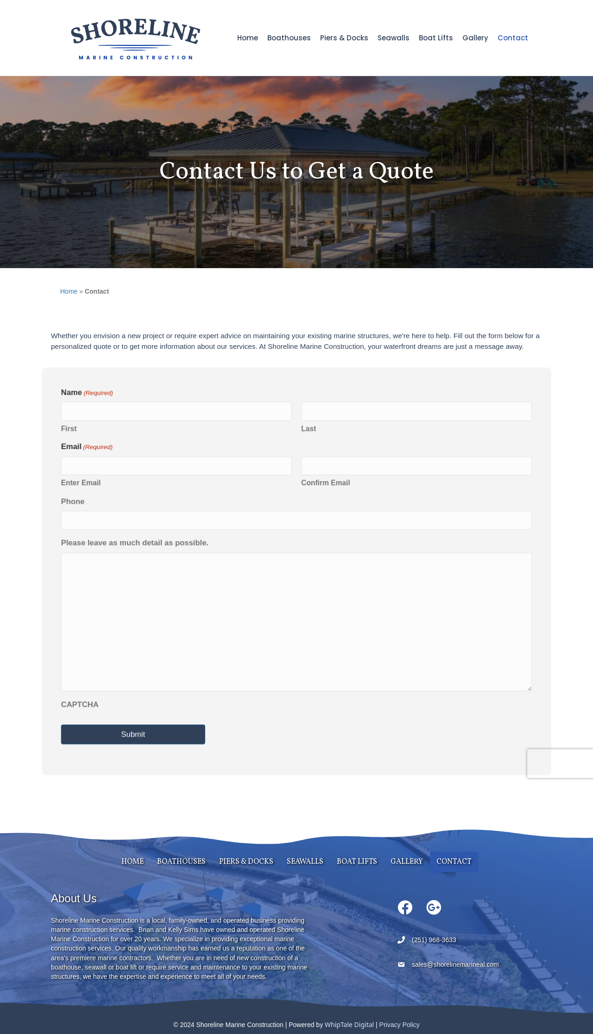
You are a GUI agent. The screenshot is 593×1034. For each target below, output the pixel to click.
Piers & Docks (344, 38)
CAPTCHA (84, 702)
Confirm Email (325, 484)
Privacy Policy (399, 1024)
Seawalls (394, 38)
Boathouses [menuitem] (181, 862)
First (74, 431)
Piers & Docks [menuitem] (246, 862)
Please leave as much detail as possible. (138, 543)
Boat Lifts (436, 38)
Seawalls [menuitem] (305, 862)
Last (308, 431)
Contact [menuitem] (454, 862)
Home (247, 38)
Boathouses (289, 38)
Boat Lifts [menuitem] (357, 862)
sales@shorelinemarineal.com (455, 964)
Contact (513, 38)
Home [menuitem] (132, 862)
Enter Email (85, 484)
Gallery (475, 38)
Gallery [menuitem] (407, 862)
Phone (77, 503)
